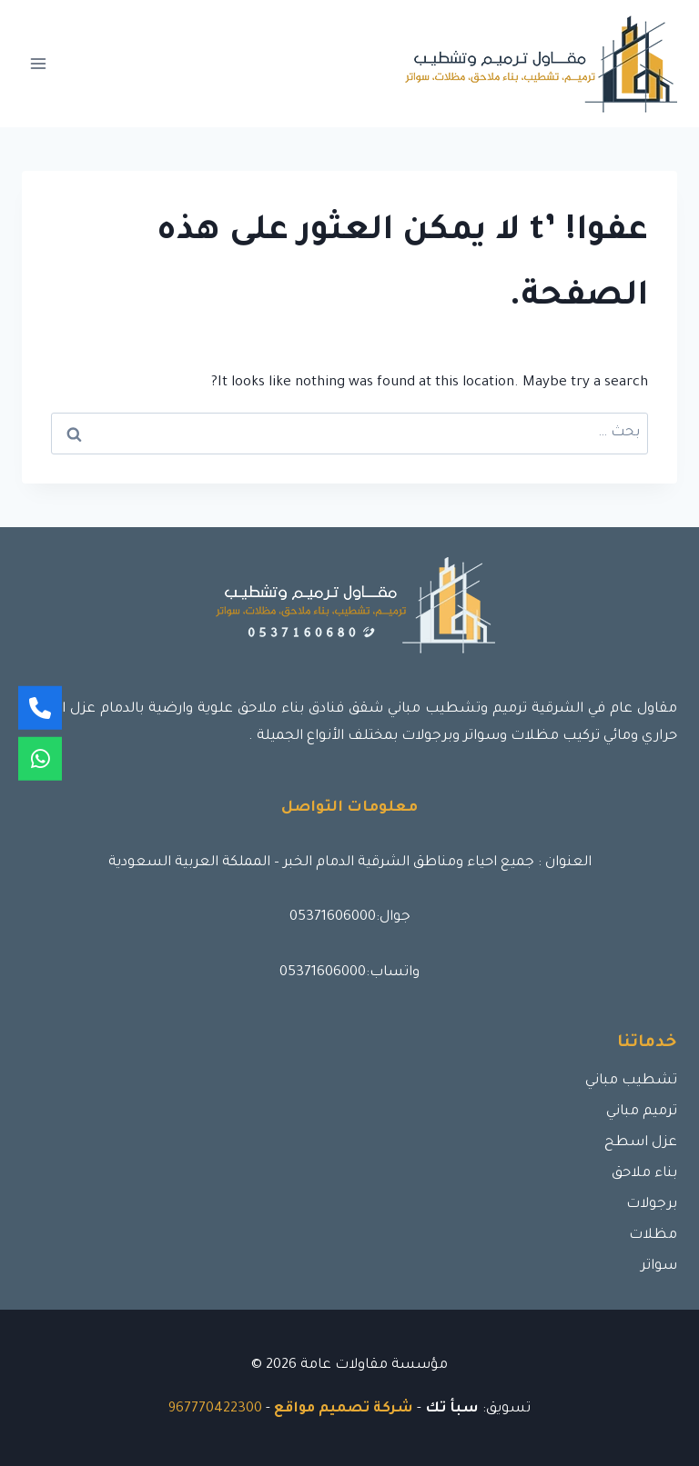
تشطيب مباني (631, 1081)
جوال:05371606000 (349, 917)
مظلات (653, 1235)
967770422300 (215, 1409)
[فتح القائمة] (39, 63)
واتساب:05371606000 (349, 973)
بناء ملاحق (644, 1174)
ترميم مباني (641, 1112)
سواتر (659, 1266)
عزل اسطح (640, 1143)
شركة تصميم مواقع (343, 1409)
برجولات (651, 1204)
